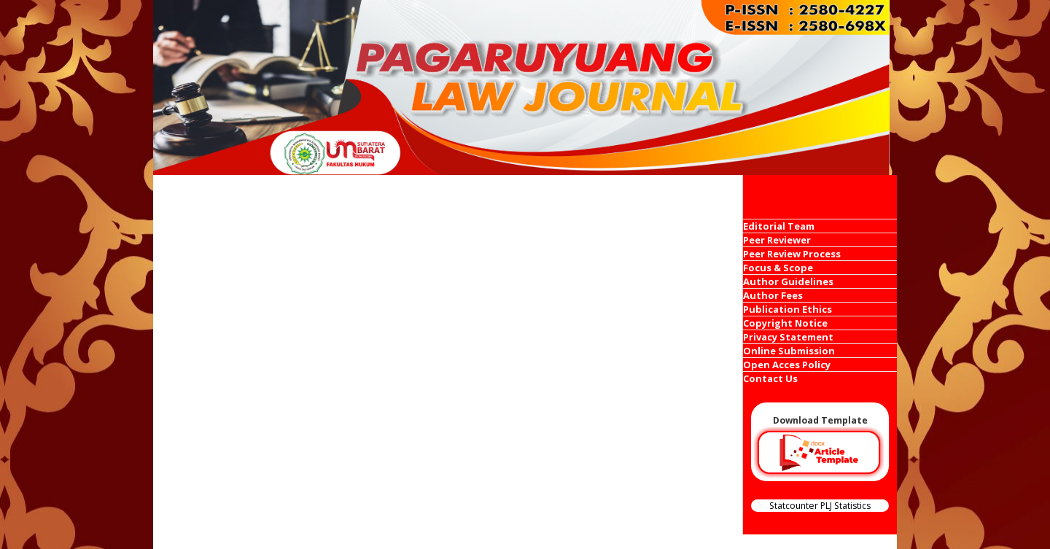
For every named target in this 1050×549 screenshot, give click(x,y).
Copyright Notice (785, 323)
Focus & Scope (778, 267)
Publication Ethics (787, 309)
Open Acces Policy (787, 364)
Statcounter (793, 505)
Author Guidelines (788, 281)
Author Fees (773, 295)
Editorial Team (778, 226)
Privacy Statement (788, 336)
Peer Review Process (792, 253)
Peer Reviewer (777, 239)
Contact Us (770, 378)
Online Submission (789, 350)
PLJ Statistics (845, 505)
